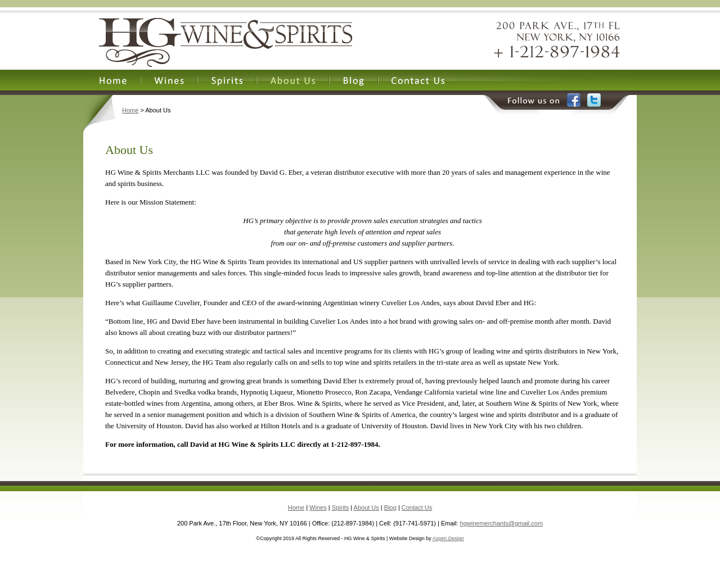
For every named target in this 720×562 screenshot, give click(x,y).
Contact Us (417, 507)
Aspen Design (448, 538)
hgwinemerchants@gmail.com (501, 523)
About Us (366, 507)
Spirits (340, 507)
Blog (390, 507)
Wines (318, 507)
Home (130, 110)
